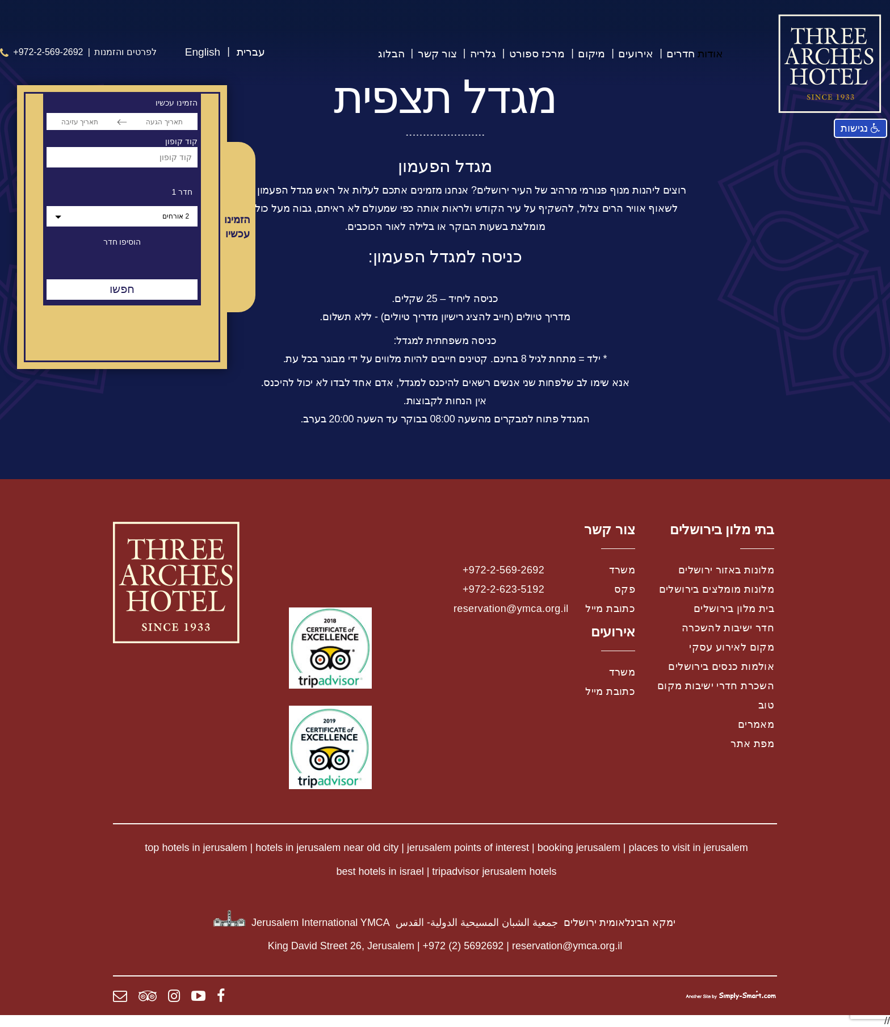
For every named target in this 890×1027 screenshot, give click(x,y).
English (202, 52)
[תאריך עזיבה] (80, 121)
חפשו (122, 289)
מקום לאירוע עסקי (731, 647)
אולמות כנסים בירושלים (721, 666)
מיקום (591, 54)
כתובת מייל (610, 608)
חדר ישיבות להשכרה (728, 628)
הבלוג (391, 54)
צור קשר (437, 54)
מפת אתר (752, 743)
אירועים (635, 54)
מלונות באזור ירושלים (726, 570)
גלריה (483, 54)
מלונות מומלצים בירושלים (716, 589)
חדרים (680, 54)
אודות (710, 54)
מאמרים (756, 724)
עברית (251, 52)
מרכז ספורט (537, 54)
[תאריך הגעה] (164, 121)
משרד (622, 570)
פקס (624, 589)
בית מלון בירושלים (734, 608)
